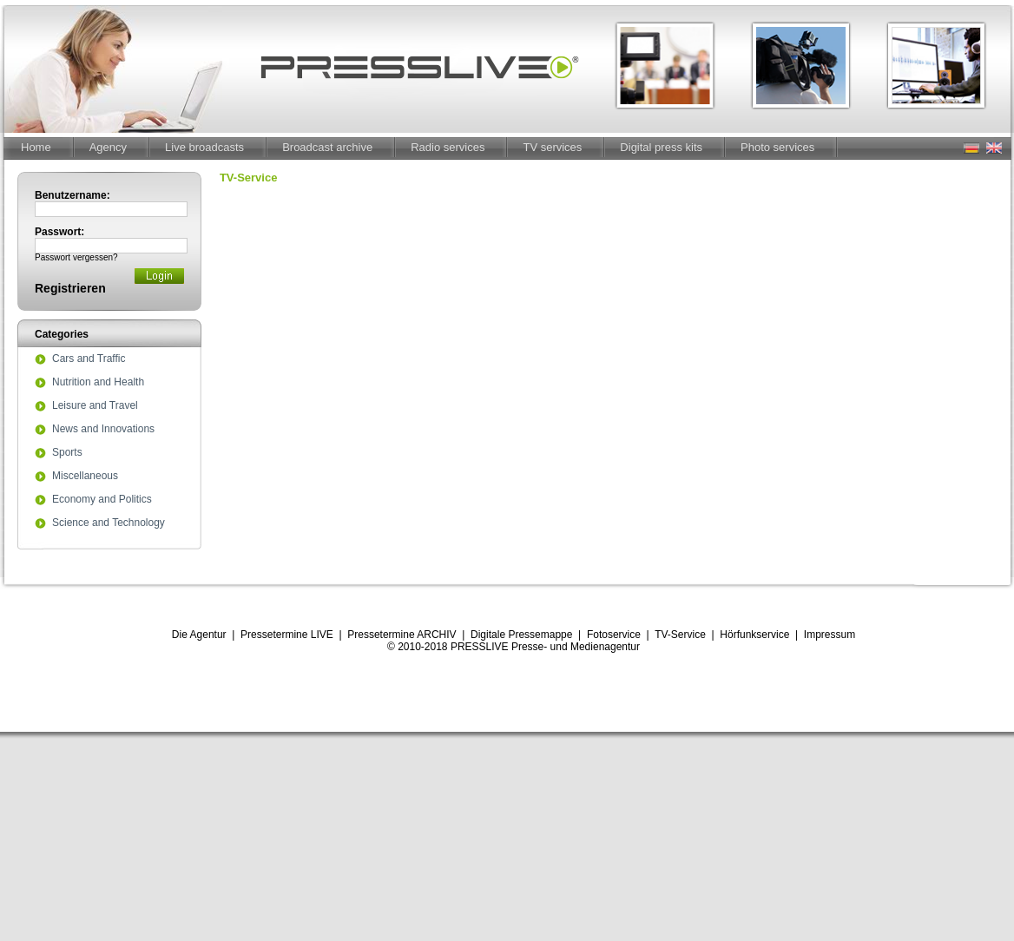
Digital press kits (661, 147)
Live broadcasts (204, 147)
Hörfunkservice (754, 634)
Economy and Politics (102, 500)
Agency (108, 147)
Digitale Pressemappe (521, 634)
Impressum (829, 634)
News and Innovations (103, 429)
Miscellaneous (85, 476)
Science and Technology (108, 523)
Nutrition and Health (98, 383)
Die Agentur (199, 634)
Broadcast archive (327, 147)
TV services (552, 147)
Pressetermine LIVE (286, 634)
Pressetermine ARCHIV (401, 634)
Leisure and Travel (95, 406)
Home (36, 147)
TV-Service (680, 634)
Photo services (777, 147)
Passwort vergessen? (76, 257)
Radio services (447, 147)
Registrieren (70, 288)
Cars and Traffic (88, 359)
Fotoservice (614, 634)
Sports (67, 453)
